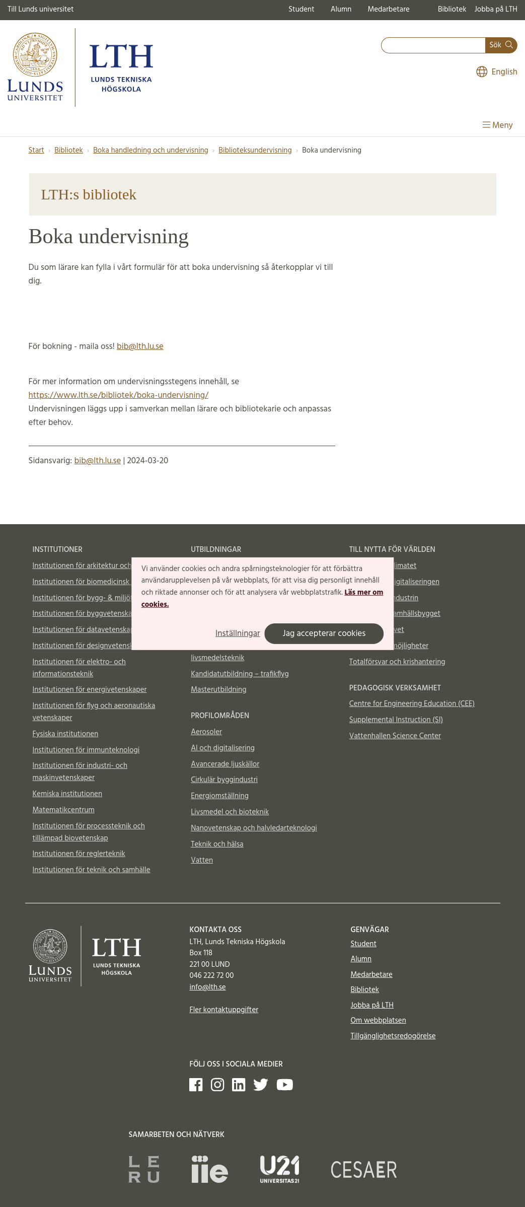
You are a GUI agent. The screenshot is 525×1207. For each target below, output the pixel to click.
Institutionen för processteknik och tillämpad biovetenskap (89, 832)
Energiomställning (220, 796)
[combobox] (433, 45)
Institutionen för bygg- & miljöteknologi (97, 598)
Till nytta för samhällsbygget (394, 614)
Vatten (202, 861)
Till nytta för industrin (383, 598)
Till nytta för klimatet (383, 566)
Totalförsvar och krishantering (397, 662)
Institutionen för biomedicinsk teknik (92, 582)
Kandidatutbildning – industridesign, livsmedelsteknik (249, 652)
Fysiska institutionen (66, 734)
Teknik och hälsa (217, 844)
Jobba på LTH (495, 10)
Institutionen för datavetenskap (84, 630)
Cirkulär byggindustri (224, 780)
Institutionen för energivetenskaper (90, 690)
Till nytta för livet (376, 630)
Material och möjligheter (388, 646)
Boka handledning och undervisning (150, 151)
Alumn (341, 10)
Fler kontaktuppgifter (223, 1010)
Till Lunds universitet (41, 10)
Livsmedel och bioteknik (230, 812)
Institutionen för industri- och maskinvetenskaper (80, 772)
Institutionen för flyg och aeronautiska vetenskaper (94, 712)
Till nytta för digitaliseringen (394, 582)
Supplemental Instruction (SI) (396, 720)
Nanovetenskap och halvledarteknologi (254, 828)
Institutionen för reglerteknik (79, 854)
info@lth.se (207, 987)
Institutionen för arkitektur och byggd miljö (102, 566)
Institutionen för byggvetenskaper (88, 614)
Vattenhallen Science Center (395, 736)
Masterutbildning (218, 690)
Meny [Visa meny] (498, 125)
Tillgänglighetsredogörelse (392, 1036)
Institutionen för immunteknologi (86, 750)
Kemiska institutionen (68, 794)
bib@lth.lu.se (140, 346)
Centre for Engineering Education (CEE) (412, 704)
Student (301, 10)
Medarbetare (388, 10)
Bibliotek (452, 10)
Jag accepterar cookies (324, 634)
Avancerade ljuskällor (225, 764)
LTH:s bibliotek (89, 194)
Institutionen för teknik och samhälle (92, 870)
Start (36, 151)
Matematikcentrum (64, 810)
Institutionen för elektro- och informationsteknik (79, 668)
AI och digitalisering (223, 748)
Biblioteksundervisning (254, 151)
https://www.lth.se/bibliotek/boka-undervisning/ (118, 395)
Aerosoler (206, 732)
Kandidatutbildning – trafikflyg (240, 674)
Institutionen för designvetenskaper (90, 646)
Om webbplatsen (378, 1021)
